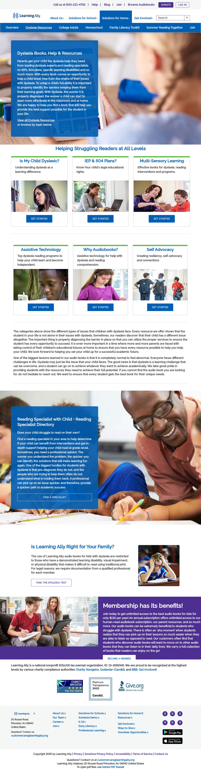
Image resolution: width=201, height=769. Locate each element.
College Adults (68, 27)
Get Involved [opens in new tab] (126, 723)
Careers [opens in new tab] (58, 721)
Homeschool (94, 27)
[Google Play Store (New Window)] (173, 732)
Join (119, 4)
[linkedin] (179, 722)
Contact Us (161, 754)
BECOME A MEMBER (119, 658)
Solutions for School (83, 18)
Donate (166, 5)
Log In (182, 5)
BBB (134, 669)
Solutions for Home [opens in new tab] (130, 713)
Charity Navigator (87, 669)
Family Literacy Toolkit (124, 27)
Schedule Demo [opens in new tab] (89, 717)
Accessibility (123, 754)
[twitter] (165, 713)
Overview (12, 27)
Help (95, 4)
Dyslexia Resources (39, 27)
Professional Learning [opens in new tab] (92, 730)
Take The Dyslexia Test (51, 582)
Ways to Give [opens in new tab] (126, 728)
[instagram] (172, 713)
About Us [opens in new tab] (59, 713)
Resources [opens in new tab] (125, 717)
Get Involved (143, 18)
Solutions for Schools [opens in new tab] (92, 713)
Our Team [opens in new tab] (59, 717)
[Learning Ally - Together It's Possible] (30, 15)
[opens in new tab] (23, 713)
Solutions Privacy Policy (99, 754)
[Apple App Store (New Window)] (173, 740)
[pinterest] (165, 722)
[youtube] (179, 713)
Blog (107, 4)
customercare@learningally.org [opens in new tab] (29, 735)
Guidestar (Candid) (112, 669)
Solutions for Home (116, 18)
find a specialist (54, 497)
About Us (57, 18)
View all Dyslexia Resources (35, 120)
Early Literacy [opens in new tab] (88, 726)
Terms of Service (142, 754)
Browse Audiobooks (141, 4)
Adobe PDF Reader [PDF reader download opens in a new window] (113, 767)
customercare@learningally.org (115, 759)
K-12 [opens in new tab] (82, 721)
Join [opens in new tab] (56, 726)
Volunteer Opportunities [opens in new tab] (133, 732)
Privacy (78, 754)
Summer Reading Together (165, 27)
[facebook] (172, 722)
